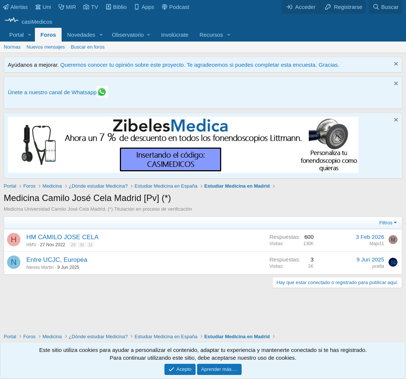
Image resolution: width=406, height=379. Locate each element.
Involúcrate (174, 35)
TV (91, 7)
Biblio (116, 7)
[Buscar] (385, 7)
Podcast (175, 7)
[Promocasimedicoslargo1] (183, 171)
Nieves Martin (39, 267)
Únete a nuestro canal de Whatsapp (52, 92)
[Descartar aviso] (395, 65)
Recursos (211, 35)
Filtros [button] (385, 222)
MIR (67, 7)
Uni (43, 7)
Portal (16, 35)
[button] (29, 35)
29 (73, 245)
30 (81, 245)
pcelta (378, 266)
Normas (12, 47)
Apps (144, 7)
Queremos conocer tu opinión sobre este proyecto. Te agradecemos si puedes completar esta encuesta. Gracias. (199, 65)
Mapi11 (377, 243)
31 (90, 245)
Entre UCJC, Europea (56, 259)
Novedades (81, 35)
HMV (31, 244)
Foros (48, 35)
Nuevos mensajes (46, 47)
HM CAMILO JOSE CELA (62, 237)
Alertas (15, 7)
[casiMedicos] (28, 22)
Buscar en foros (88, 47)
